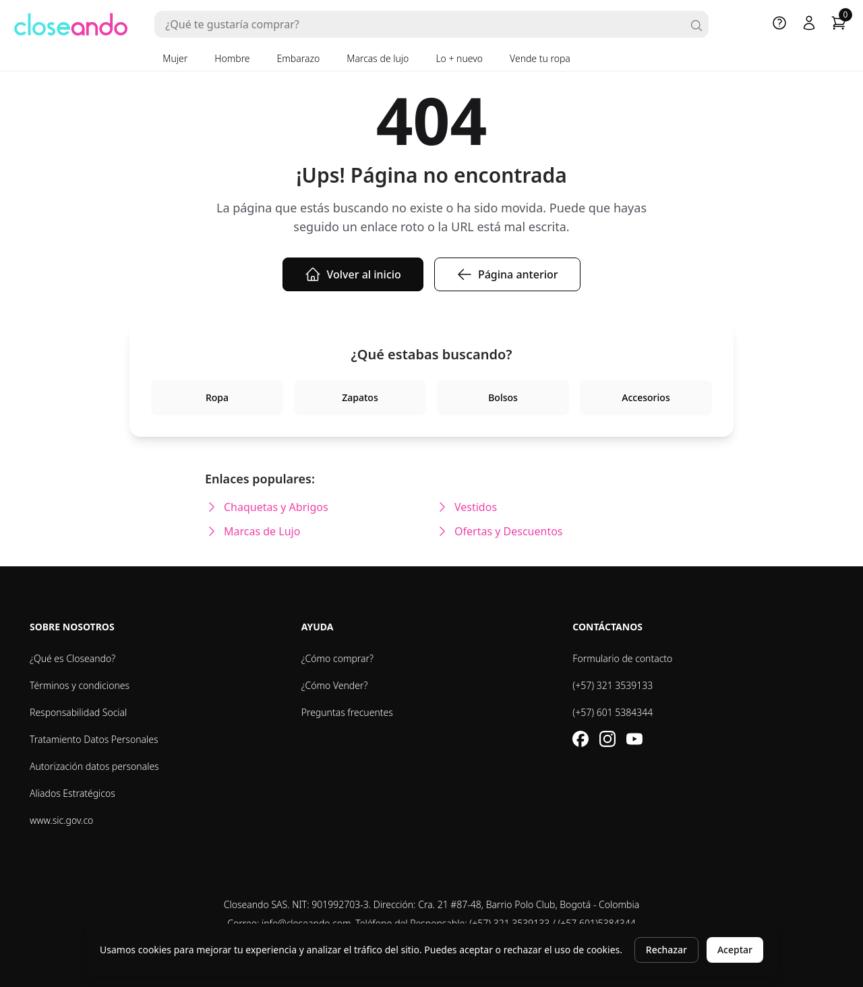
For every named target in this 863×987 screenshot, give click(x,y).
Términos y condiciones (79, 685)
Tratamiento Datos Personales (94, 739)
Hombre (231, 58)
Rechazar (666, 949)
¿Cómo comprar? (337, 658)
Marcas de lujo (378, 58)
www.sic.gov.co (61, 820)
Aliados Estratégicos (72, 793)
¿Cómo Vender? (334, 685)
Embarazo (298, 58)
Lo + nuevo (459, 58)
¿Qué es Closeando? (72, 658)
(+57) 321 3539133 (612, 685)
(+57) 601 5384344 (612, 712)
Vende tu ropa (540, 58)
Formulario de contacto (622, 658)
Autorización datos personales (94, 766)
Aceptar (734, 949)
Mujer (174, 58)
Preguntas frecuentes (347, 712)
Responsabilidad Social (78, 712)
